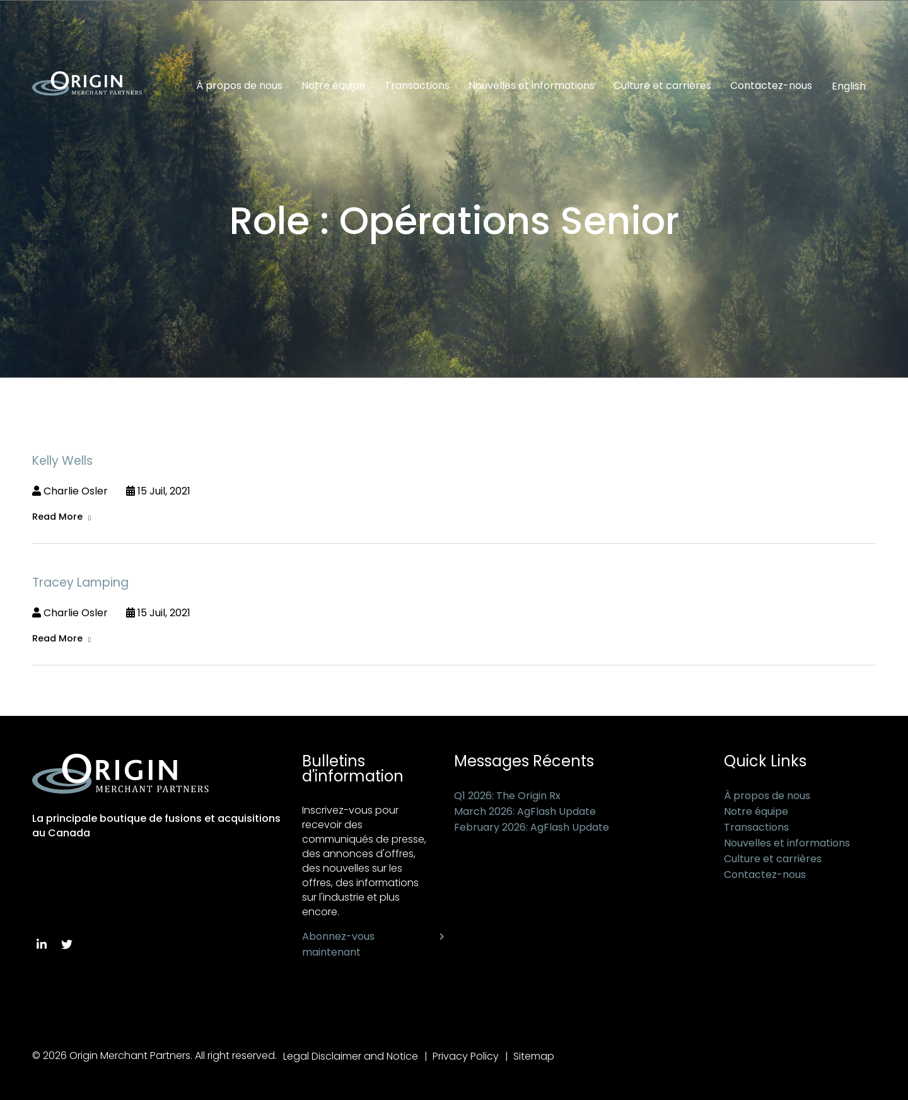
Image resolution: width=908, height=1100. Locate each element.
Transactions (417, 86)
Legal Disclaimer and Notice (350, 1056)
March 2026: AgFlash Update (525, 811)
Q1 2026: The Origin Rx (507, 795)
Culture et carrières (662, 86)
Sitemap (533, 1056)
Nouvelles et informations (532, 86)
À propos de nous (239, 86)
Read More (57, 516)
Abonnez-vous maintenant (338, 944)
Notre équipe (333, 86)
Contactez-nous (771, 86)
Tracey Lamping (80, 582)
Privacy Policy (466, 1056)
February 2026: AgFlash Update (531, 827)
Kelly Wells (62, 460)
